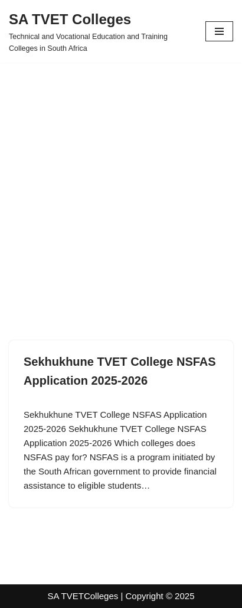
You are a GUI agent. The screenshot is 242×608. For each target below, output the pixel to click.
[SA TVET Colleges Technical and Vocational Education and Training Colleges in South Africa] (98, 31)
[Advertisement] (121, 184)
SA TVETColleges (83, 596)
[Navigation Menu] (219, 31)
